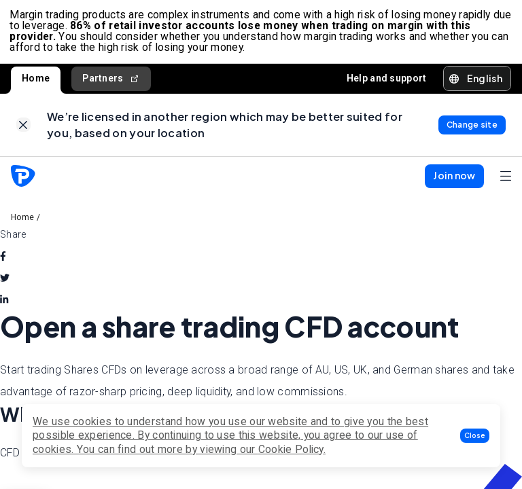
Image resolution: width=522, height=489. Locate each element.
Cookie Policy (291, 449)
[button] (474, 436)
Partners (111, 80)
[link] (23, 129)
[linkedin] (4, 304)
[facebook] (3, 261)
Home (36, 80)
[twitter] (5, 282)
